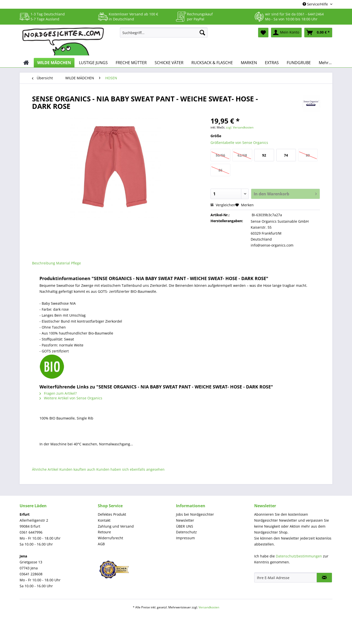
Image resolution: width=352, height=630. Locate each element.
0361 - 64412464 (310, 14)
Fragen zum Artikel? (58, 393)
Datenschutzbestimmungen (299, 556)
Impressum (185, 538)
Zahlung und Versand (116, 526)
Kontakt (104, 520)
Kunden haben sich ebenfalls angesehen (130, 469)
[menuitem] (164, 35)
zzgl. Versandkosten (239, 127)
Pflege (76, 263)
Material (63, 263)
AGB (101, 544)
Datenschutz (186, 532)
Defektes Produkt (112, 514)
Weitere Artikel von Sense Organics (70, 398)
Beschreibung (43, 263)
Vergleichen (223, 205)
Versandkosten (209, 607)
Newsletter (185, 520)
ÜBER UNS (184, 526)
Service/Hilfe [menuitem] (316, 4)
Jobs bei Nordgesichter (195, 514)
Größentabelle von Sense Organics (239, 142)
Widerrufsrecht (110, 538)
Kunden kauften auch (77, 469)
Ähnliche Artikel (45, 469)
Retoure (104, 532)
